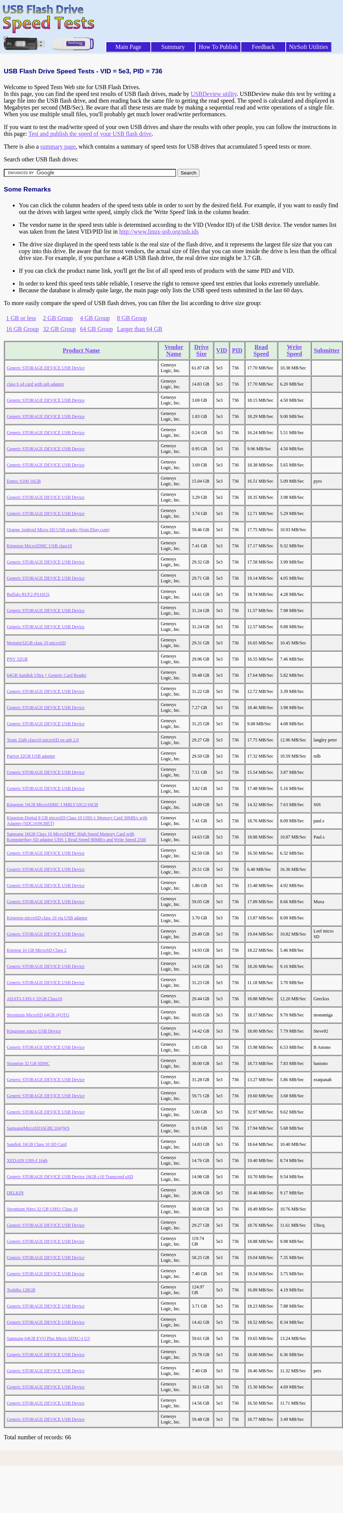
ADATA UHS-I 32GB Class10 (34, 998)
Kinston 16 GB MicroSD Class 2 (36, 950)
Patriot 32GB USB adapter (31, 756)
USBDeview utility (214, 94)
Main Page (128, 47)
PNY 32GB (17, 659)
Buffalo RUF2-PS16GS (28, 594)
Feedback (263, 47)
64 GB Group (96, 329)
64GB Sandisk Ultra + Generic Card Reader (46, 675)
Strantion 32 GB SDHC (28, 1063)
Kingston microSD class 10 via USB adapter (47, 918)
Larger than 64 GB (139, 329)
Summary (173, 47)
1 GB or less (21, 318)
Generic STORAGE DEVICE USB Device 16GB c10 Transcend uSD (70, 1176)
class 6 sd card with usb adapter (35, 384)
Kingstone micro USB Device (34, 1031)
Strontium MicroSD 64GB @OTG (38, 1015)
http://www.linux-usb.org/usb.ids (159, 231)
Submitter (327, 350)
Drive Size (201, 350)
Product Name (81, 350)
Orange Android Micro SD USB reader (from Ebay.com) (58, 529)
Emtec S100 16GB (24, 481)
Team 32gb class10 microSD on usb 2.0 (43, 740)
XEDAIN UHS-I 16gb (27, 1160)
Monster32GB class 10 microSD (36, 643)
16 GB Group (22, 329)
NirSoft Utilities (308, 47)
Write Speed (294, 350)
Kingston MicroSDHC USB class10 (39, 545)
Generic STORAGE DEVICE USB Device (45, 368)
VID (221, 350)
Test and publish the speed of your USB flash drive (89, 134)
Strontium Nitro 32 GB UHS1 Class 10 (42, 1209)
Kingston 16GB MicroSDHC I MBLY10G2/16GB (52, 804)
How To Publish (218, 47)
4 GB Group (95, 318)
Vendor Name (173, 350)
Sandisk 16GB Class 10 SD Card (36, 1144)
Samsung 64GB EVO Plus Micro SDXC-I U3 (48, 1338)
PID (237, 350)
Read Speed (261, 350)
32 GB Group (59, 329)
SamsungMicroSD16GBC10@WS (38, 1128)
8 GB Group (132, 318)
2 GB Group (58, 318)
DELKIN (15, 1193)
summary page (58, 146)
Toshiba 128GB (21, 1290)
